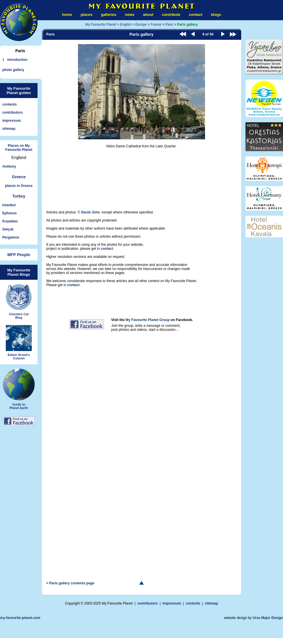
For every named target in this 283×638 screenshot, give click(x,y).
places (86, 14)
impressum (11, 121)
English (125, 24)
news (130, 14)
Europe (141, 24)
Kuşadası (10, 221)
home (67, 14)
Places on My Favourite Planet (18, 148)
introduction (17, 60)
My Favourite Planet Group (148, 320)
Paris (169, 24)
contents (9, 104)
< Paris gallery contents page (70, 583)
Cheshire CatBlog (19, 301)
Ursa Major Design (268, 618)
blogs (216, 14)
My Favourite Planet (100, 24)
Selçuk (8, 229)
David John (90, 212)
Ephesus (9, 213)
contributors (12, 112)
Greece (18, 176)
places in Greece (18, 186)
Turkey (18, 196)
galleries (108, 14)
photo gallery (13, 70)
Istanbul (9, 205)
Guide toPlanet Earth (19, 389)
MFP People (18, 254)
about (148, 14)
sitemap (8, 129)
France (155, 24)
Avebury (9, 166)
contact (195, 14)
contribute (171, 14)
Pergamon (10, 237)
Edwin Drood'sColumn (19, 342)
